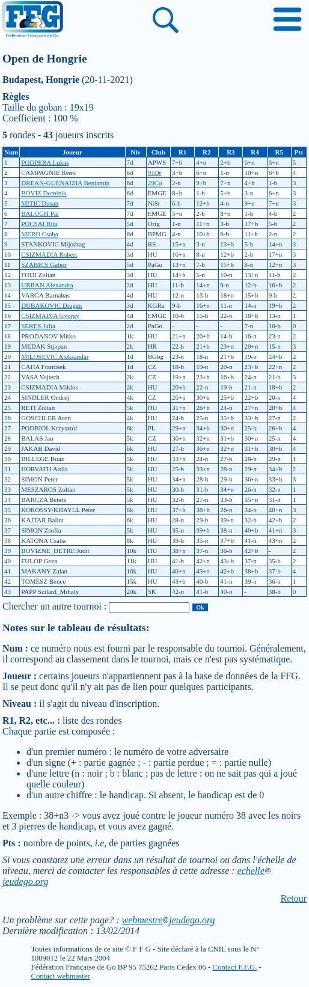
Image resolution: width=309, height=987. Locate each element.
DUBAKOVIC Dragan (51, 305)
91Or (155, 172)
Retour (293, 898)
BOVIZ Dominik (43, 193)
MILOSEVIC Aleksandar (54, 356)
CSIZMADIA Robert (49, 254)
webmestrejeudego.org (168, 920)
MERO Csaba (39, 233)
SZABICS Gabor (43, 264)
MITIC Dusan (39, 203)
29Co (155, 182)
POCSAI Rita (39, 223)
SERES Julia (38, 325)
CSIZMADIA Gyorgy (50, 315)
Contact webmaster (60, 976)
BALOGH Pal (40, 213)
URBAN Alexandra (47, 285)
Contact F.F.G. (234, 967)
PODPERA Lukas (45, 162)
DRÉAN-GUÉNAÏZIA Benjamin (65, 182)
